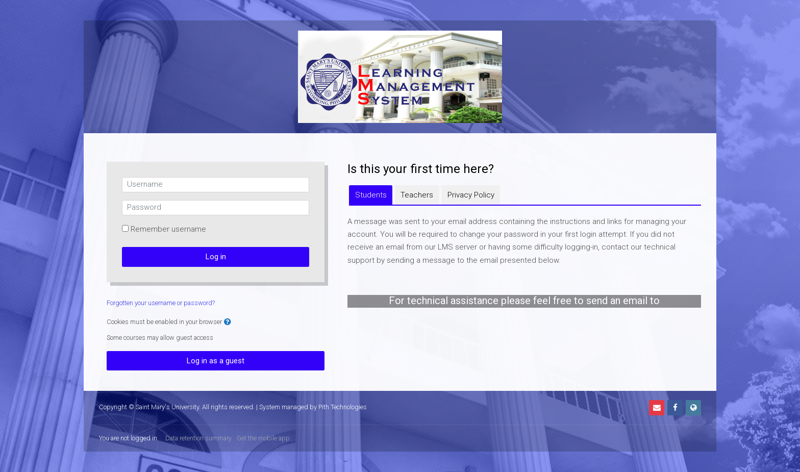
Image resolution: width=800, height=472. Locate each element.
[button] (227, 322)
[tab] (370, 195)
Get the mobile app (263, 438)
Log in (216, 256)
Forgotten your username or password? (161, 303)
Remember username (168, 229)
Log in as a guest (215, 360)
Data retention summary (198, 438)
